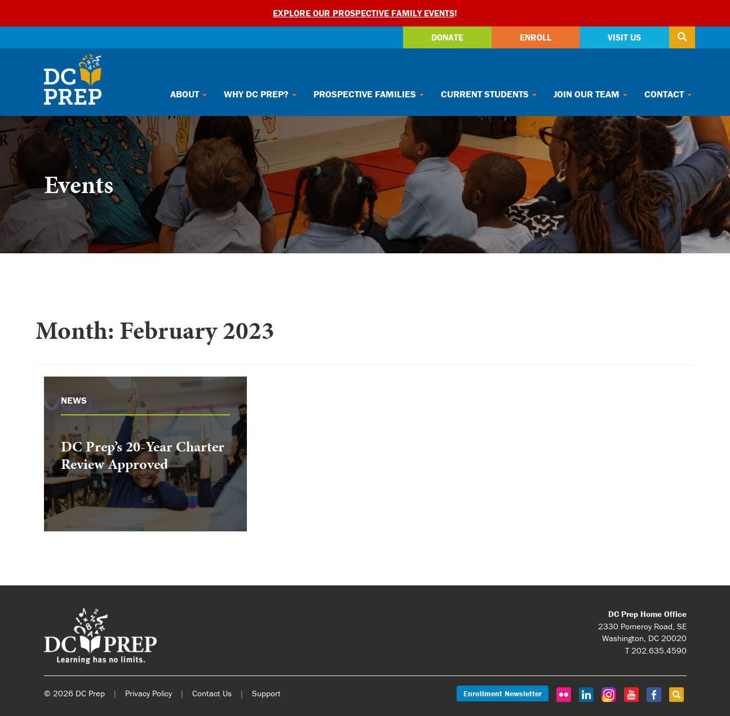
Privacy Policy (148, 693)
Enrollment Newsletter (502, 693)
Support (266, 693)
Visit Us (624, 37)
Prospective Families (368, 94)
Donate (447, 37)
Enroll (535, 37)
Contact (668, 94)
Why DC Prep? (260, 94)
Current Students (489, 94)
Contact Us (212, 693)
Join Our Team (590, 94)
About (188, 94)
